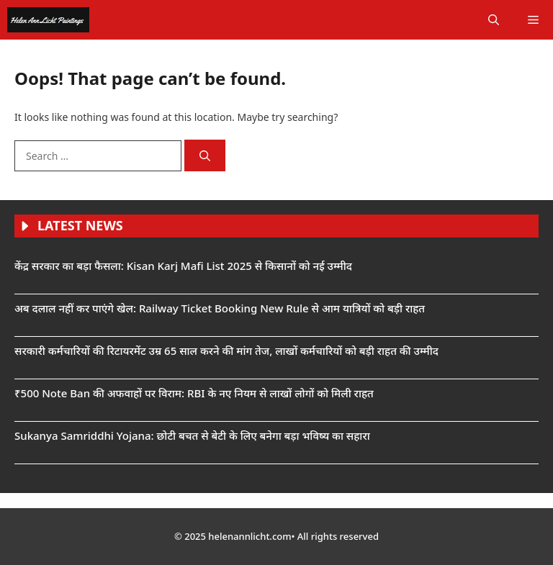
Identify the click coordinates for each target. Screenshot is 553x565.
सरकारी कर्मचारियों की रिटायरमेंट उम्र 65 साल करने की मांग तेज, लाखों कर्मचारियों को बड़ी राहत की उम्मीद (226, 350)
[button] (493, 20)
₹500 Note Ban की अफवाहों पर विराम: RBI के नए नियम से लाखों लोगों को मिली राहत (194, 393)
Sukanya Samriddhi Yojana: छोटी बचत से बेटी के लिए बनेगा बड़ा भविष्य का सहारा (192, 435)
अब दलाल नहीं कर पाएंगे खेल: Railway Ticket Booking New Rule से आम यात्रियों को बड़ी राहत (219, 308)
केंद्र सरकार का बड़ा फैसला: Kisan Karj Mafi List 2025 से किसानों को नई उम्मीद (183, 265)
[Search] (204, 156)
